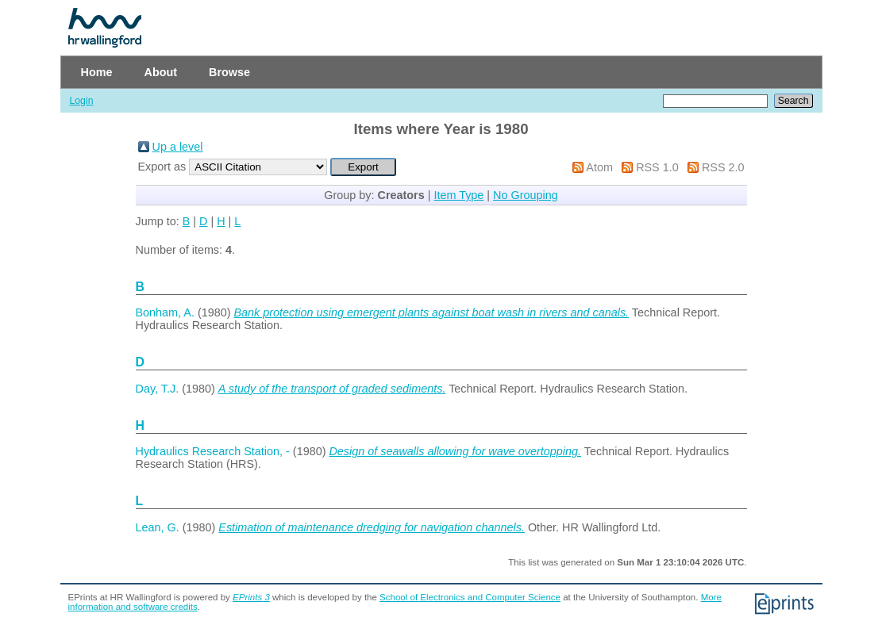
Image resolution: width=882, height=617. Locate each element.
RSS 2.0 (723, 167)
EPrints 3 (251, 597)
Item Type (458, 195)
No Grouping (525, 195)
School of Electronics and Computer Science (469, 597)
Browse (229, 72)
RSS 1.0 (657, 167)
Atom (599, 167)
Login (82, 100)
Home (97, 72)
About (160, 72)
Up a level (177, 146)
